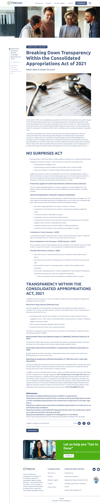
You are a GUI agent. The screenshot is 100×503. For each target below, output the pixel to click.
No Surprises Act (15, 62)
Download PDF (32, 430)
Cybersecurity (69, 473)
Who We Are (39, 3)
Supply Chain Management (73, 490)
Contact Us (81, 3)
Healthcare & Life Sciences (41, 423)
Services (48, 3)
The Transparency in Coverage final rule (71, 374)
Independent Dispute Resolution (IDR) (76, 480)
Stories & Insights (59, 3)
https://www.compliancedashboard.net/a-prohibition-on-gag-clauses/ (51, 396)
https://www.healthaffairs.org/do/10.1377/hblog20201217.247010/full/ (52, 414)
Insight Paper (32, 47)
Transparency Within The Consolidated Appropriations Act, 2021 (16, 69)
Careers (70, 3)
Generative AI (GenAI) (71, 476)
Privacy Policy (52, 487)
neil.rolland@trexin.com (75, 387)
